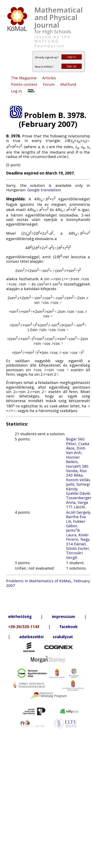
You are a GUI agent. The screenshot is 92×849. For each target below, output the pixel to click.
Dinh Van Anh (75, 450)
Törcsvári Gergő (74, 555)
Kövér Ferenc (77, 537)
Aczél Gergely (78, 512)
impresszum (63, 616)
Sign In (71, 57)
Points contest (24, 84)
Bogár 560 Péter (75, 441)
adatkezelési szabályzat (46, 636)
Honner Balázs (73, 459)
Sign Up (71, 66)
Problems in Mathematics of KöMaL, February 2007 (48, 583)
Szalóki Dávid (78, 493)
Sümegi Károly (78, 486)
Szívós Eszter (77, 548)
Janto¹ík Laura (73, 532)
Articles (49, 77)
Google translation (44, 189)
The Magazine (24, 77)
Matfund (68, 84)
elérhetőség (20, 616)
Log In (16, 90)
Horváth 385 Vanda (77, 468)
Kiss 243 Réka (76, 473)
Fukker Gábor (75, 523)
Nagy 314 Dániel (78, 541)
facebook (69, 626)
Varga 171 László (77, 504)
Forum (49, 84)
